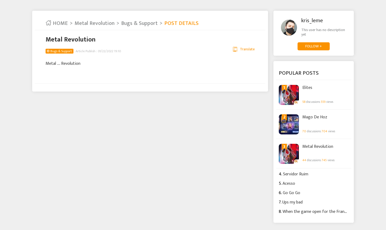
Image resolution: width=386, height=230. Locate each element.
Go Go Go (291, 193)
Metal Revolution (94, 23)
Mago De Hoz (314, 117)
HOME (57, 23)
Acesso (289, 183)
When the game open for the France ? (317, 211)
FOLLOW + (313, 46)
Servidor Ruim (295, 174)
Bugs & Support (139, 23)
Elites (307, 88)
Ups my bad (292, 202)
